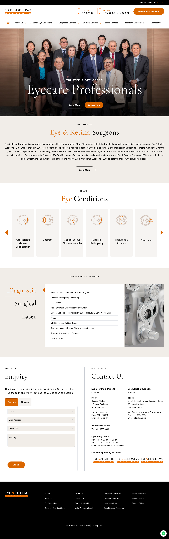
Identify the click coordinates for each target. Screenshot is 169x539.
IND (163, 2)
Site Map (95, 526)
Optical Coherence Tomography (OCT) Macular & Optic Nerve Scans (81, 313)
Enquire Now (96, 107)
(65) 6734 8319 (154, 421)
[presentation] (25, 454)
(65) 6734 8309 (139, 421)
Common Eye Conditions (45, 508)
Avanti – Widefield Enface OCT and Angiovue (71, 292)
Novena (131, 402)
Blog (101, 526)
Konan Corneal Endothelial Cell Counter (68, 308)
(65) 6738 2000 (102, 421)
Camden (95, 402)
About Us (39, 498)
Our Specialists (41, 503)
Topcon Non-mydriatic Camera (65, 333)
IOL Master (56, 303)
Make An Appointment (148, 11)
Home (37, 493)
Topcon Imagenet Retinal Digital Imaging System (72, 328)
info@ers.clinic (103, 427)
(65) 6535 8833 (102, 438)
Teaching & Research (134, 23)
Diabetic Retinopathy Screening (65, 298)
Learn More (72, 107)
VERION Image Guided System (64, 323)
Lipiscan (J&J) (57, 338)
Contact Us (156, 23)
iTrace (53, 318)
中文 (158, 2)
